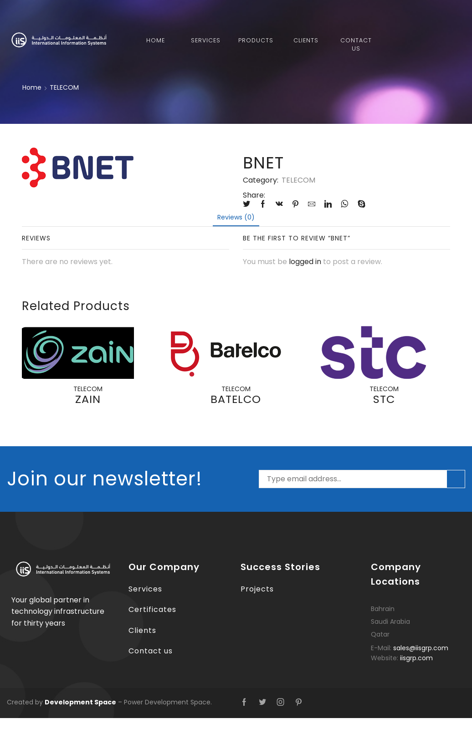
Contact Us (356, 44)
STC (384, 399)
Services (206, 40)
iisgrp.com (416, 658)
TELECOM (64, 87)
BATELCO (235, 399)
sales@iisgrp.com (420, 647)
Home (155, 40)
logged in (305, 261)
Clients (305, 40)
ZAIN (88, 399)
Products (255, 40)
